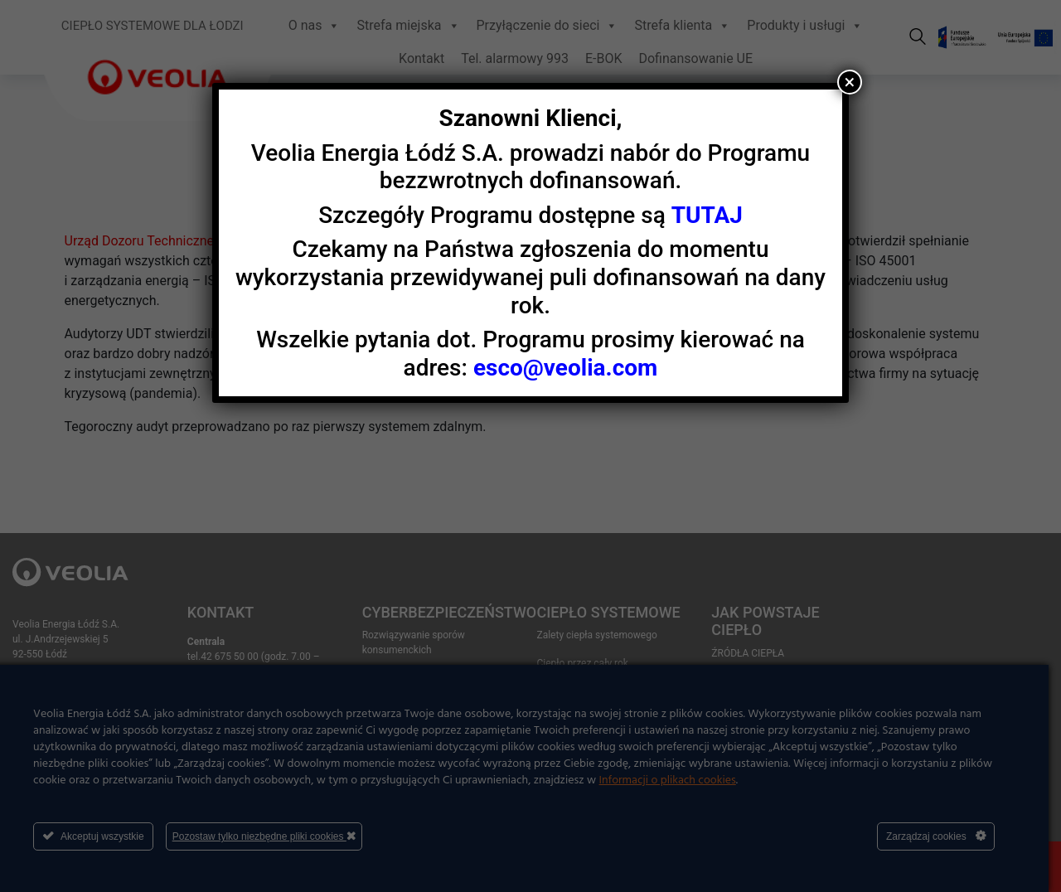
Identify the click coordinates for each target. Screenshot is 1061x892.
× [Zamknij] (850, 82)
